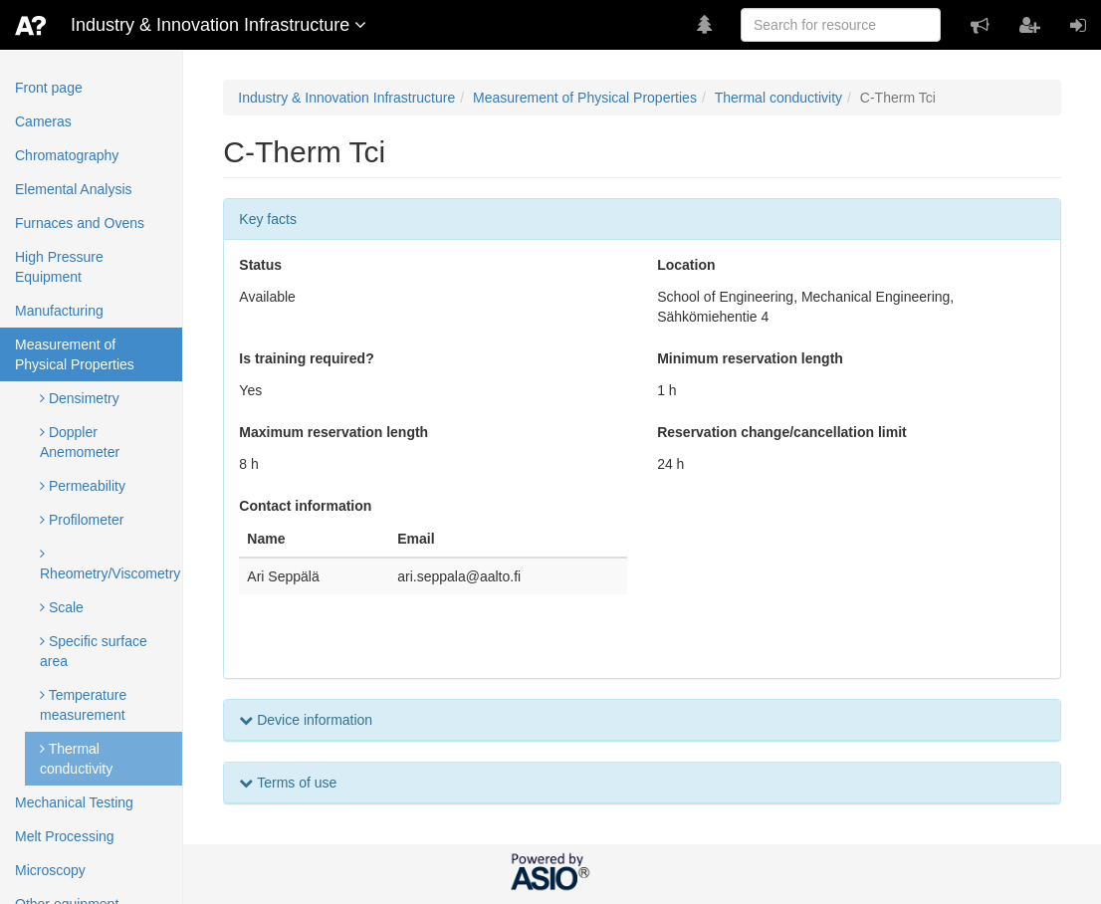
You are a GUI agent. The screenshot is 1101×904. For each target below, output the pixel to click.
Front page (49, 88)
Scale (62, 607)
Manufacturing (59, 311)
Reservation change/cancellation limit (782, 432)
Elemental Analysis (73, 189)
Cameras (43, 121)
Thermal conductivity (76, 759)
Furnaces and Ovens (79, 223)
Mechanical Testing (74, 802)
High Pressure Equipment (59, 267)
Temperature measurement (83, 705)
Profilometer (81, 520)
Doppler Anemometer (79, 442)
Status (260, 265)
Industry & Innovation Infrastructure (346, 98)
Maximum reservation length (333, 432)
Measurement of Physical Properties (74, 354)
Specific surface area (93, 651)
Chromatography (66, 155)
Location (686, 265)
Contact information (305, 506)
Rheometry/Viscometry (110, 564)
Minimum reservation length (750, 358)
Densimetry (79, 398)
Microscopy (50, 870)
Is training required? (306, 358)
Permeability (82, 486)
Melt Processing (64, 836)
